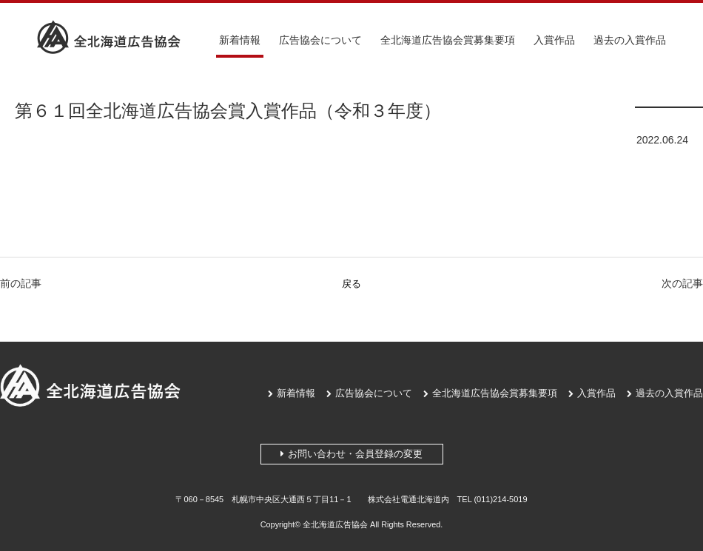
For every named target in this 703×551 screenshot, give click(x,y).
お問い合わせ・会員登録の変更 (351, 453)
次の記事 (682, 283)
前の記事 (20, 283)
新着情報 (239, 40)
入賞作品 (554, 40)
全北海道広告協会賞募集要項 (447, 40)
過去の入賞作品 (629, 40)
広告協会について (320, 40)
